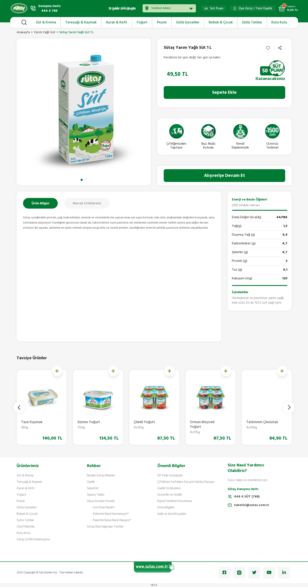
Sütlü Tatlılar (25, 520)
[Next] (289, 407)
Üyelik (91, 482)
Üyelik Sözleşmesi (169, 488)
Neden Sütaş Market (101, 475)
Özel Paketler (26, 526)
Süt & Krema (25, 475)
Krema (38, 425)
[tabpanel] (84, 112)
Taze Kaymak (150, 425)
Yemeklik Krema (94, 425)
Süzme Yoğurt (207, 425)
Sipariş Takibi (95, 494)
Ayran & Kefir (26, 488)
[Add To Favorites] (268, 48)
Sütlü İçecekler (27, 507)
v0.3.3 (154, 585)
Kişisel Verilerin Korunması (174, 501)
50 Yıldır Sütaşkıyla (169, 475)
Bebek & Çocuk (27, 513)
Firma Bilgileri (166, 507)
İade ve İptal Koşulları (171, 513)
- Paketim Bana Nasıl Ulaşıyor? (111, 520)
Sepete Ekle (224, 92)
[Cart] (288, 8)
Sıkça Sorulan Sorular (101, 501)
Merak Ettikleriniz (87, 203)
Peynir (21, 501)
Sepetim (92, 488)
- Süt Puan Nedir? (103, 507)
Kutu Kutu (23, 533)
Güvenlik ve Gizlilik (169, 494)
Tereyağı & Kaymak (29, 482)
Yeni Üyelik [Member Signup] (264, 8)
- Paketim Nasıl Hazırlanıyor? (110, 513)
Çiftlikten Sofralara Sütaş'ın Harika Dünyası (185, 482)
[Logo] (19, 8)
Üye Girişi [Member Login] (246, 8)
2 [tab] (86, 180)
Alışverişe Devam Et (224, 175)
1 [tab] (82, 180)
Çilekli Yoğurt (263, 425)
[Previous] (19, 407)
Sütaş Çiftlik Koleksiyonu (33, 539)
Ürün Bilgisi (40, 203)
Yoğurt (21, 494)
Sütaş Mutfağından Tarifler (105, 526)
